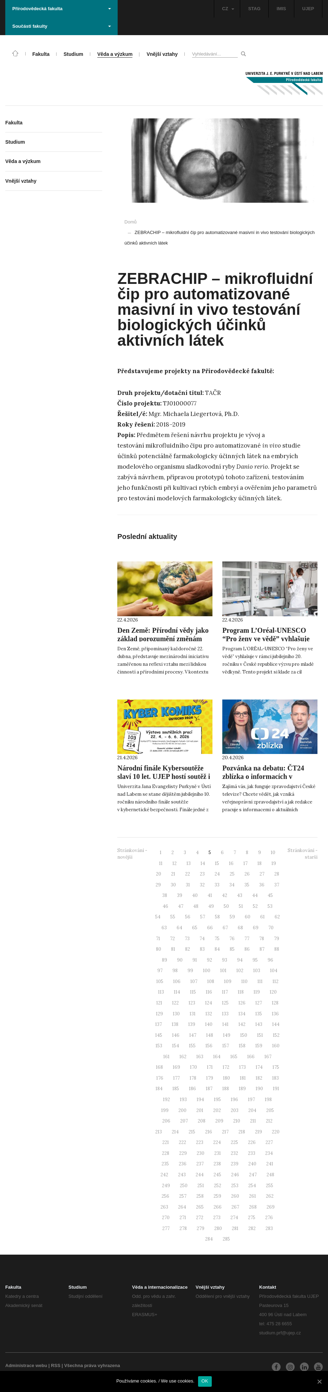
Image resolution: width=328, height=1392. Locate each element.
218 (241, 1132)
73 (187, 939)
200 (182, 1110)
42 (224, 895)
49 (211, 906)
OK (205, 1381)
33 (217, 885)
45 (270, 895)
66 (210, 928)
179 (209, 1078)
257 (182, 1196)
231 (217, 1153)
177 (176, 1078)
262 (270, 1196)
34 (232, 885)
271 (182, 1218)
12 (174, 863)
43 (239, 895)
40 (195, 895)
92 (209, 960)
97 (160, 971)
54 (157, 917)
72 (172, 939)
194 (200, 1099)
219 (258, 1132)
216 (208, 1132)
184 (159, 1089)
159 (258, 1046)
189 (242, 1089)
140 (208, 1024)
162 (182, 1057)
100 (206, 971)
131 (193, 1014)
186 (192, 1089)
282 (252, 1228)
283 (269, 1228)
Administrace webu (26, 1365)
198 (268, 1099)
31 (188, 885)
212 (269, 1121)
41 (210, 895)
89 (164, 960)
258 (200, 1196)
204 (252, 1110)
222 (182, 1142)
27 (262, 874)
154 (175, 1046)
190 (259, 1089)
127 (258, 1003)
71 (158, 939)
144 (276, 1024)
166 (251, 1057)
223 (199, 1142)
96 (270, 960)
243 (182, 1175)
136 (275, 1014)
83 (202, 949)
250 (184, 1186)
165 (233, 1057)
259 (217, 1196)
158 (242, 1046)
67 (225, 928)
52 (255, 906)
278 (183, 1228)
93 (224, 960)
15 (217, 863)
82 (187, 949)
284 (209, 1239)
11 (161, 863)
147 (192, 1035)
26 (247, 874)
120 (273, 992)
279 (200, 1228)
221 (165, 1142)
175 (276, 1067)
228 (165, 1153)
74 (202, 939)
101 (223, 971)
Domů (130, 222)
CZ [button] (228, 8)
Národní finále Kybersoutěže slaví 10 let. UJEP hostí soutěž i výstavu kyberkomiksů (163, 776)
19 (273, 863)
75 (217, 939)
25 (232, 874)
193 (183, 1099)
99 (190, 971)
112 (275, 981)
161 (166, 1057)
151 (260, 1035)
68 (240, 928)
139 (191, 1024)
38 (164, 895)
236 (182, 1164)
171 (210, 1067)
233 (251, 1153)
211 (253, 1121)
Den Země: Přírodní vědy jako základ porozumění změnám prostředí (163, 638)
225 (234, 1142)
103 (256, 971)
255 (269, 1186)
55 (172, 917)
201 (199, 1110)
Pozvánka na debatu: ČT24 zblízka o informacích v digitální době (263, 776)
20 (158, 874)
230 (200, 1153)
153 (159, 1046)
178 (193, 1078)
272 (199, 1218)
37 (276, 885)
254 (252, 1186)
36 (261, 885)
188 (225, 1089)
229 (183, 1153)
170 (193, 1067)
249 (166, 1186)
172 (226, 1067)
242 (164, 1175)
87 (262, 949)
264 (182, 1207)
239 (234, 1164)
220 (276, 1132)
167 (267, 1057)
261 (252, 1196)
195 (217, 1099)
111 (260, 981)
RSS (55, 1365)
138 (175, 1024)
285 (226, 1239)
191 (276, 1089)
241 (269, 1164)
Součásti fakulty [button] (61, 26)
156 (208, 1046)
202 (217, 1110)
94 (240, 960)
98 (175, 971)
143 (258, 1024)
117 (225, 992)
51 (241, 906)
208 (201, 1121)
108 (210, 981)
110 (244, 981)
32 (202, 885)
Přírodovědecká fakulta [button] (61, 8)
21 (173, 874)
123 (192, 1003)
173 (242, 1067)
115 (193, 992)
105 (159, 981)
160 (276, 1046)
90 (180, 960)
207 (184, 1121)
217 (225, 1132)
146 (175, 1035)
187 (209, 1089)
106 (177, 981)
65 (194, 928)
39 (179, 895)
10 (273, 853)
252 (217, 1186)
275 (251, 1218)
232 (234, 1153)
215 (192, 1132)
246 (235, 1175)
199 (165, 1110)
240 (252, 1164)
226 (252, 1142)
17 (245, 863)
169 (176, 1067)
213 (158, 1132)
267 (235, 1207)
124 (208, 1003)
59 (232, 917)
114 (177, 992)
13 (188, 863)
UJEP (308, 8)
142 (241, 1024)
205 (270, 1110)
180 (226, 1078)
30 (173, 885)
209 (219, 1121)
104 (273, 971)
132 (208, 1014)
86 (247, 949)
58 (217, 917)
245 (217, 1175)
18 (259, 863)
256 (165, 1196)
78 (261, 939)
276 (269, 1218)
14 (203, 863)
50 (226, 906)
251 (200, 1186)
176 (159, 1078)
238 (217, 1164)
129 (159, 1014)
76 (232, 939)
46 (165, 906)
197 (251, 1099)
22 (187, 874)
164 (217, 1057)
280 (218, 1228)
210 (236, 1121)
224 (217, 1142)
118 (241, 992)
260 (235, 1196)
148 (209, 1035)
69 (255, 928)
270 (166, 1218)
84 (217, 949)
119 (257, 992)
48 (195, 906)
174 (259, 1067)
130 (176, 1014)
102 (239, 971)
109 (227, 981)
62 (277, 917)
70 (271, 928)
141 (225, 1024)
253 (234, 1186)
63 (164, 928)
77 (246, 939)
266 (218, 1207)
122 (175, 1003)
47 (180, 906)
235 (165, 1164)
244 (200, 1175)
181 (243, 1078)
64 (179, 928)
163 (199, 1057)
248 (270, 1175)
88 (276, 949)
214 (175, 1132)
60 (247, 917)
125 (225, 1003)
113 (161, 992)
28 (276, 874)
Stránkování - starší (302, 853)
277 (166, 1228)
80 (158, 949)
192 (166, 1099)
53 (270, 906)
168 (159, 1067)
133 (225, 1014)
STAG (254, 8)
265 (200, 1207)
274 (234, 1218)
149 (226, 1035)
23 (202, 874)
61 (262, 917)
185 (175, 1089)
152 (276, 1035)
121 (159, 1003)
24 (217, 874)
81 (173, 949)
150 (243, 1035)
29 (158, 885)
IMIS (281, 8)
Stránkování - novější (132, 853)
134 (241, 1014)
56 (187, 917)
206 (166, 1121)
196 (234, 1099)
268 (253, 1207)
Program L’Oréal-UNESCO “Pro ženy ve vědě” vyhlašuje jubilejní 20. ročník (266, 638)
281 (235, 1228)
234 (269, 1153)
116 (209, 992)
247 (253, 1175)
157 (225, 1046)
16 (231, 863)
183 (275, 1078)
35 (246, 885)
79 (276, 939)
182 (259, 1078)
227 (269, 1142)
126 (241, 1003)
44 (255, 895)
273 (217, 1218)
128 (275, 1003)
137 (158, 1024)
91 (194, 960)
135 (258, 1014)
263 (164, 1207)
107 (193, 981)
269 (271, 1207)
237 (200, 1164)
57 (202, 917)
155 (192, 1046)
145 (158, 1035)
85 (232, 949)
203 (234, 1110)
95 (255, 960)
